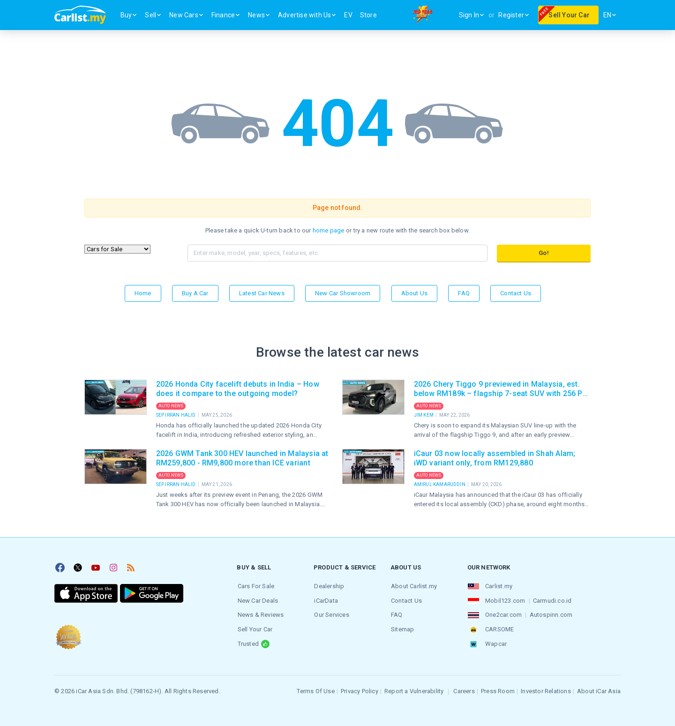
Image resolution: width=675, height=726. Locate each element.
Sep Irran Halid (176, 415)
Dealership (329, 586)
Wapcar (495, 642)
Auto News (171, 406)
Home (143, 293)
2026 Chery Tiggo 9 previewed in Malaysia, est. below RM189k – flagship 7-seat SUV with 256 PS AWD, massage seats (500, 389)
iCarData (326, 600)
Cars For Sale (255, 586)
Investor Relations (546, 689)
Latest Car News (262, 293)
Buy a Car (195, 293)
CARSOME (499, 628)
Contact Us (515, 293)
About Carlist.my (413, 586)
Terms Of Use (315, 689)
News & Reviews (260, 614)
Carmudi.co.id (551, 600)
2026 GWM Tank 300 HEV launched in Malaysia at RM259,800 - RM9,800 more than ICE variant (242, 458)
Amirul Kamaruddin (440, 484)
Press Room (498, 689)
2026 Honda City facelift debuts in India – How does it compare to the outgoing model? (237, 389)
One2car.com (503, 614)
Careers (463, 689)
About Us (414, 293)
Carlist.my (498, 586)
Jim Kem (424, 415)
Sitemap (401, 628)
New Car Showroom (342, 293)
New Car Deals (257, 600)
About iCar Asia (599, 689)
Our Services (331, 614)
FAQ (464, 293)
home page (329, 230)
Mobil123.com (505, 600)
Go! (544, 252)
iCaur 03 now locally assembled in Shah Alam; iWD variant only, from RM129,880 (495, 458)
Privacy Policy (359, 689)
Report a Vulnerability (413, 689)
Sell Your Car (254, 628)
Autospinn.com (550, 614)
